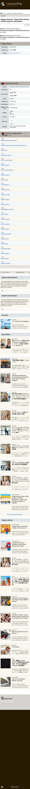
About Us (3, 779)
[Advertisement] (15, 327)
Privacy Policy (9, 779)
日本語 (28, 24)
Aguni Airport (6, 272)
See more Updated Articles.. (15, 577)
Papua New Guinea (15, 53)
